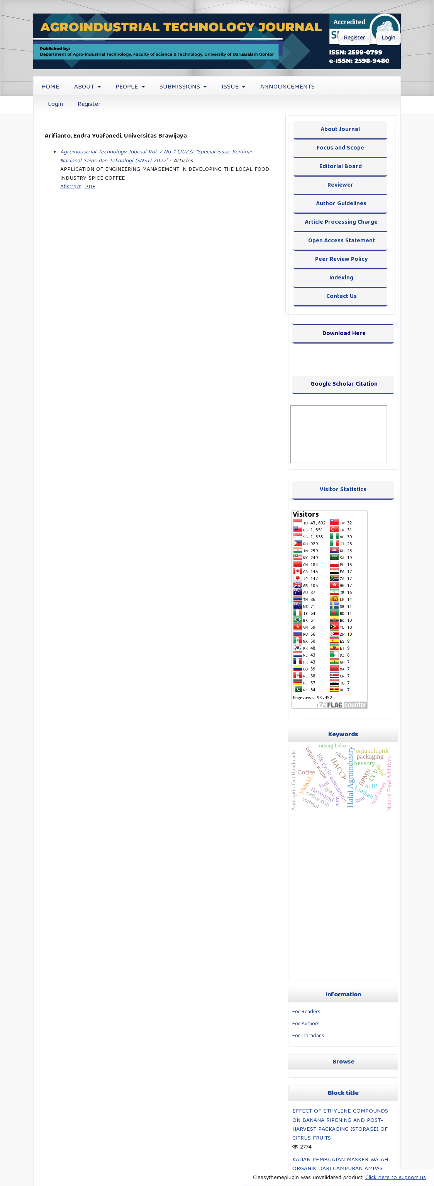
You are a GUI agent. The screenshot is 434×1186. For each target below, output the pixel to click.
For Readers (306, 1012)
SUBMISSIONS (180, 87)
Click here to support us (395, 1178)
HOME (50, 87)
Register (89, 104)
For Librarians (308, 1036)
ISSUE (231, 87)
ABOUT (85, 87)
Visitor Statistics (343, 490)
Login (55, 104)
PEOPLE (127, 87)
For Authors (306, 1024)
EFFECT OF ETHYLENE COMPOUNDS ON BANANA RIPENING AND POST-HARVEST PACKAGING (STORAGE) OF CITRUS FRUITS (340, 1124)
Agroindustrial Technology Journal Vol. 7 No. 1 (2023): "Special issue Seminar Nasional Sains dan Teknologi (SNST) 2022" (156, 156)
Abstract (70, 187)
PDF (90, 187)
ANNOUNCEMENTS (287, 87)
